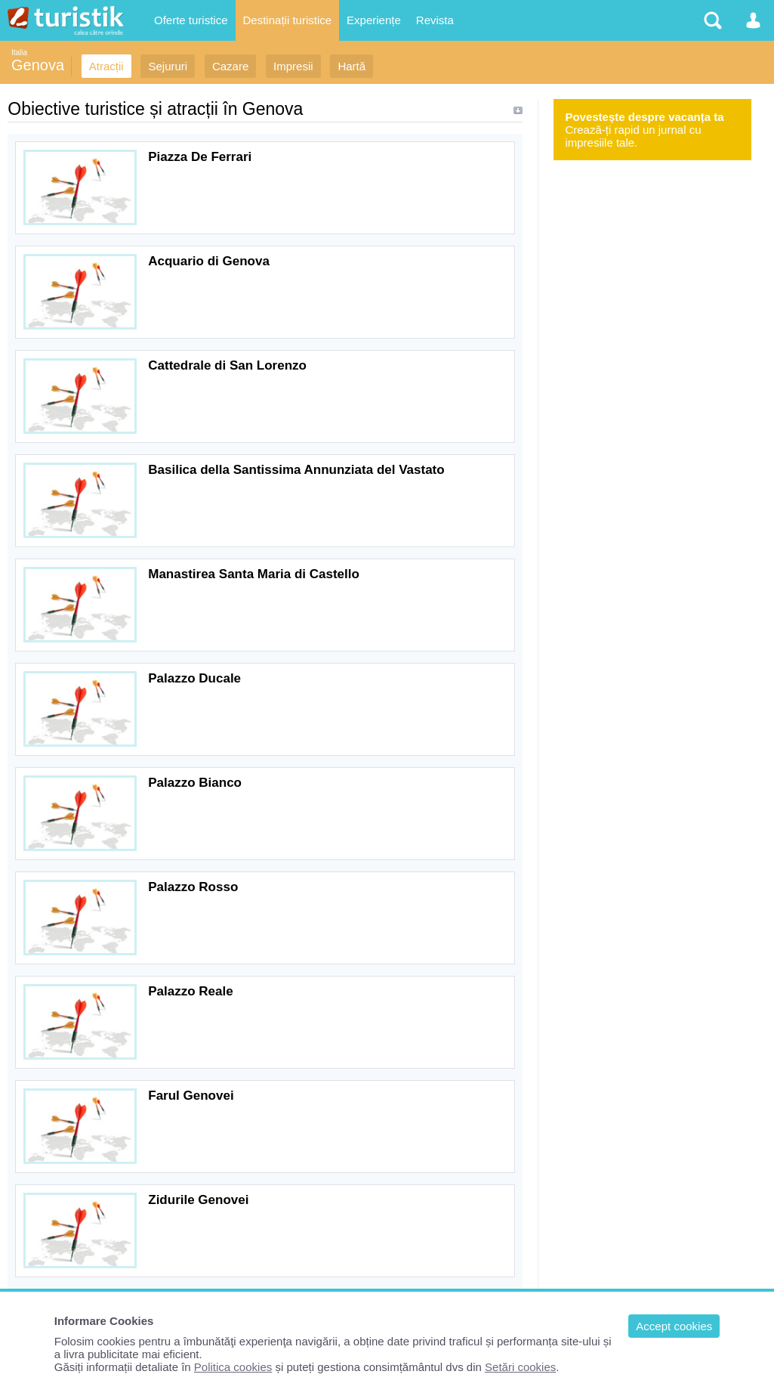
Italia (19, 52)
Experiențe (374, 20)
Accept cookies (674, 1326)
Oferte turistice (191, 20)
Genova (37, 65)
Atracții (106, 66)
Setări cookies (520, 1366)
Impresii (293, 66)
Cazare (230, 66)
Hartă (351, 66)
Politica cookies (233, 1366)
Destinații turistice (287, 20)
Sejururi (167, 66)
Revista (435, 20)
